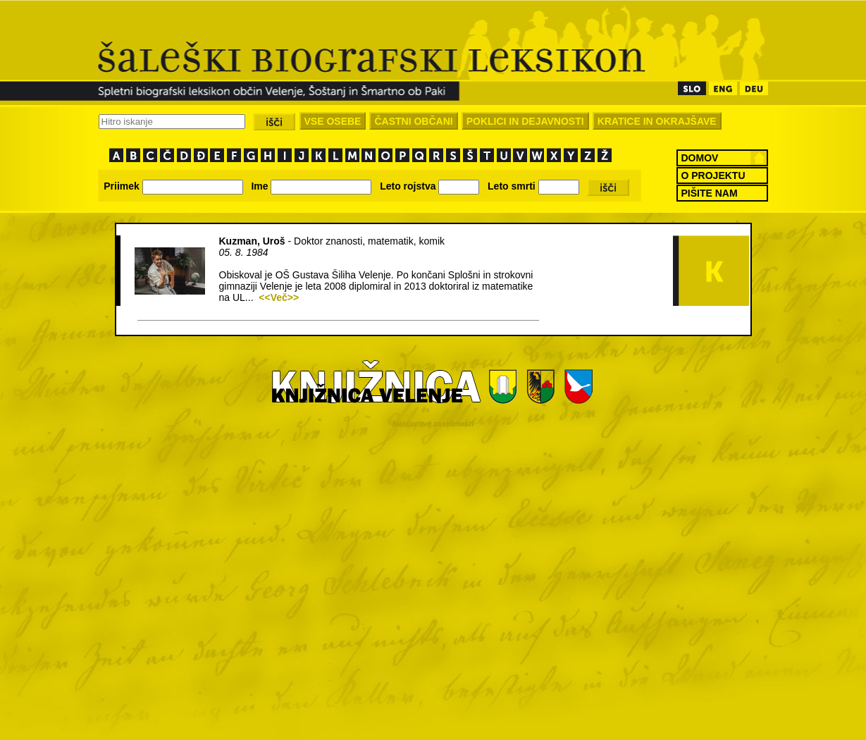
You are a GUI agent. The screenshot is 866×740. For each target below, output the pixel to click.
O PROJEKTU (713, 175)
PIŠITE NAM (709, 193)
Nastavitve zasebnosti (433, 423)
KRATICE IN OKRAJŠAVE (657, 121)
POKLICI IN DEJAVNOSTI (525, 121)
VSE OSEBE (332, 121)
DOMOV (700, 158)
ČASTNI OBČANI (413, 121)
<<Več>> (279, 297)
